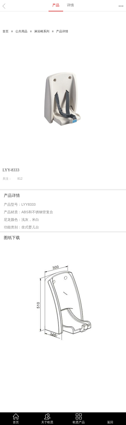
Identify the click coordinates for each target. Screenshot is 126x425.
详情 (70, 5)
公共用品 (21, 31)
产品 (55, 5)
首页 (6, 31)
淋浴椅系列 (41, 31)
